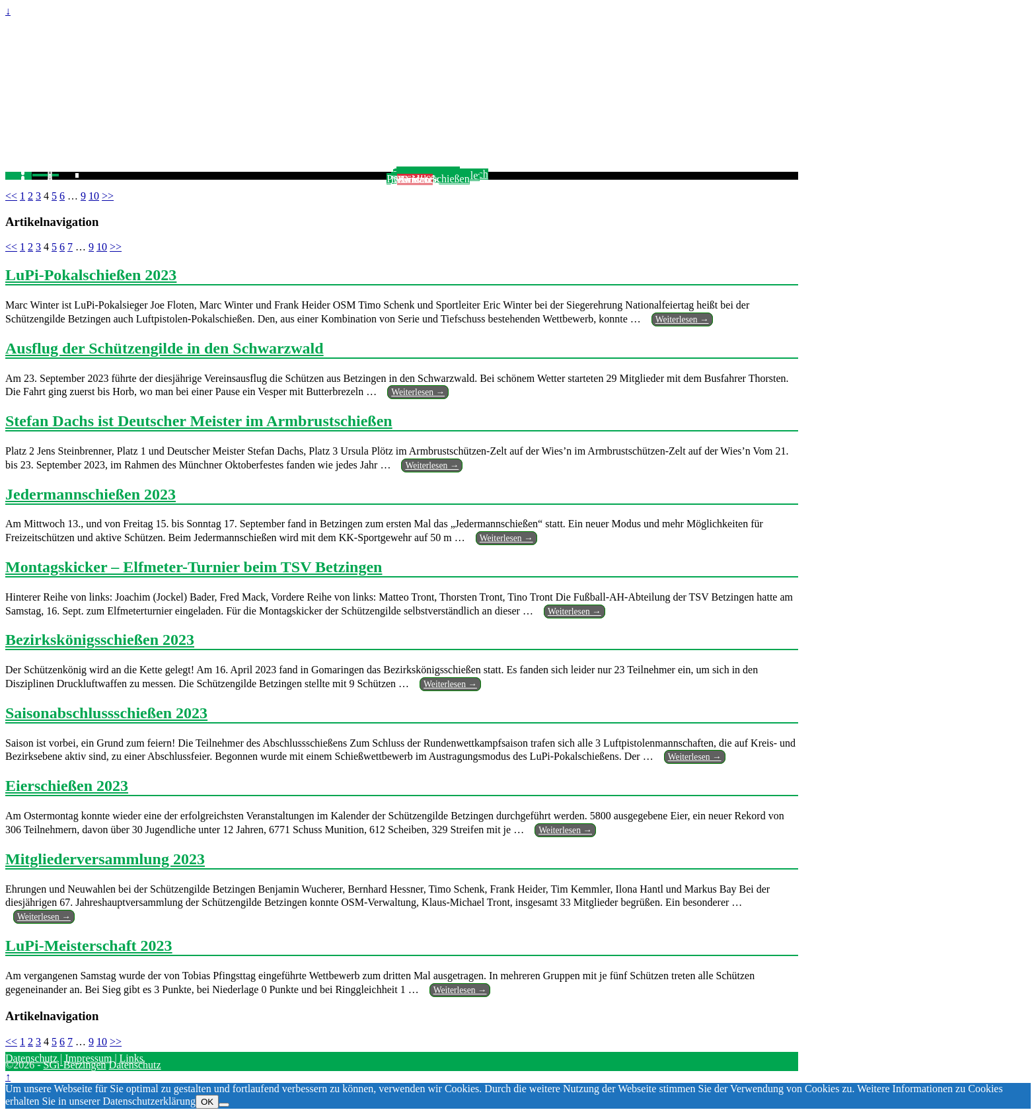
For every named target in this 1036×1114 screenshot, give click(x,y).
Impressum (88, 1058)
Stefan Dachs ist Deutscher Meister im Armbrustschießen (198, 420)
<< (11, 196)
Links (131, 1058)
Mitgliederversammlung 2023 (105, 859)
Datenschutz (31, 1058)
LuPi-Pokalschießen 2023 (90, 274)
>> (108, 196)
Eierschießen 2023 (66, 785)
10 (94, 196)
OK (207, 1102)
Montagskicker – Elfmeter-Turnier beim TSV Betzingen (193, 567)
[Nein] (224, 1105)
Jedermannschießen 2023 (90, 494)
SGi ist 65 (415, 179)
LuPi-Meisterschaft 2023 (88, 945)
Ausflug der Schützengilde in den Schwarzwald (164, 348)
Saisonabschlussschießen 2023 (106, 713)
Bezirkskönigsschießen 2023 (99, 639)
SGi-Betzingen (74, 1064)
